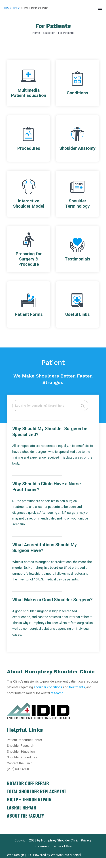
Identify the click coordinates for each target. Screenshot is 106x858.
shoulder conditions (48, 687)
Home (36, 33)
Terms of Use (62, 846)
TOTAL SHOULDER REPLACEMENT (36, 791)
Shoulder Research (20, 745)
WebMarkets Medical (66, 855)
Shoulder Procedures (22, 757)
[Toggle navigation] (100, 8)
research (57, 693)
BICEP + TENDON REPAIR (29, 799)
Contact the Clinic (19, 763)
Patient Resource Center (24, 740)
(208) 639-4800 (18, 769)
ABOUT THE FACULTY (25, 815)
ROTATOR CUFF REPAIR (28, 783)
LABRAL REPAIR (21, 807)
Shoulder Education (21, 751)
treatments (77, 687)
